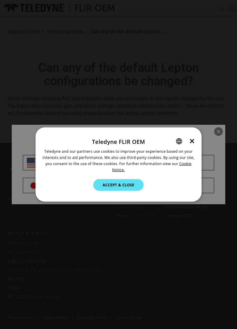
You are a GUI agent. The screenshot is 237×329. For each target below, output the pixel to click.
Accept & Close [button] (119, 184)
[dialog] (118, 165)
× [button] (192, 141)
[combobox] (179, 141)
